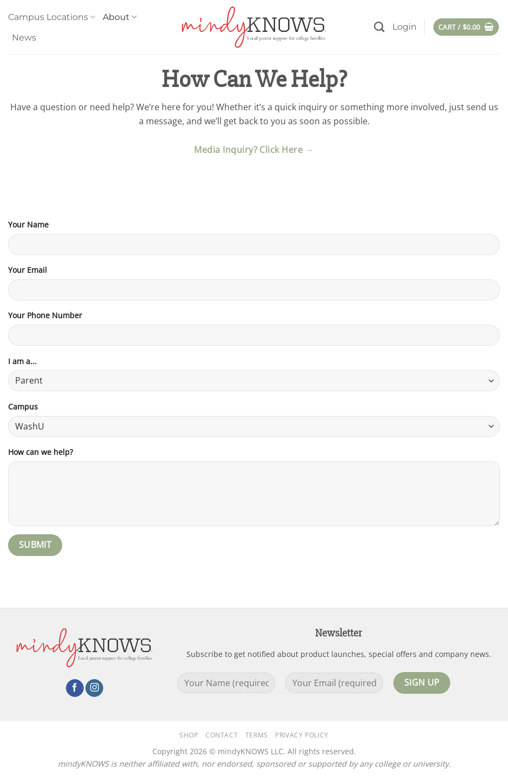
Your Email (27, 270)
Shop (188, 735)
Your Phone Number (45, 315)
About (120, 17)
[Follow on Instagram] (94, 688)
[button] (404, 27)
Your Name (28, 224)
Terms (256, 735)
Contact (221, 735)
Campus (23, 406)
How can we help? (40, 452)
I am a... (22, 361)
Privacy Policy (302, 735)
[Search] (379, 26)
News (24, 37)
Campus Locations (51, 17)
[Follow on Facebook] (75, 688)
